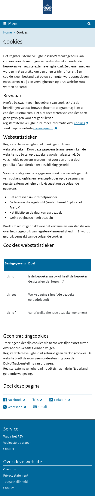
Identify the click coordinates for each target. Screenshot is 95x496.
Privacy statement (15, 475)
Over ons (9, 469)
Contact (8, 449)
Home (7, 32)
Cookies (8, 488)
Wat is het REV (13, 436)
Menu (13, 23)
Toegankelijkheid (15, 482)
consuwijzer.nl (45, 128)
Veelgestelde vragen (17, 443)
